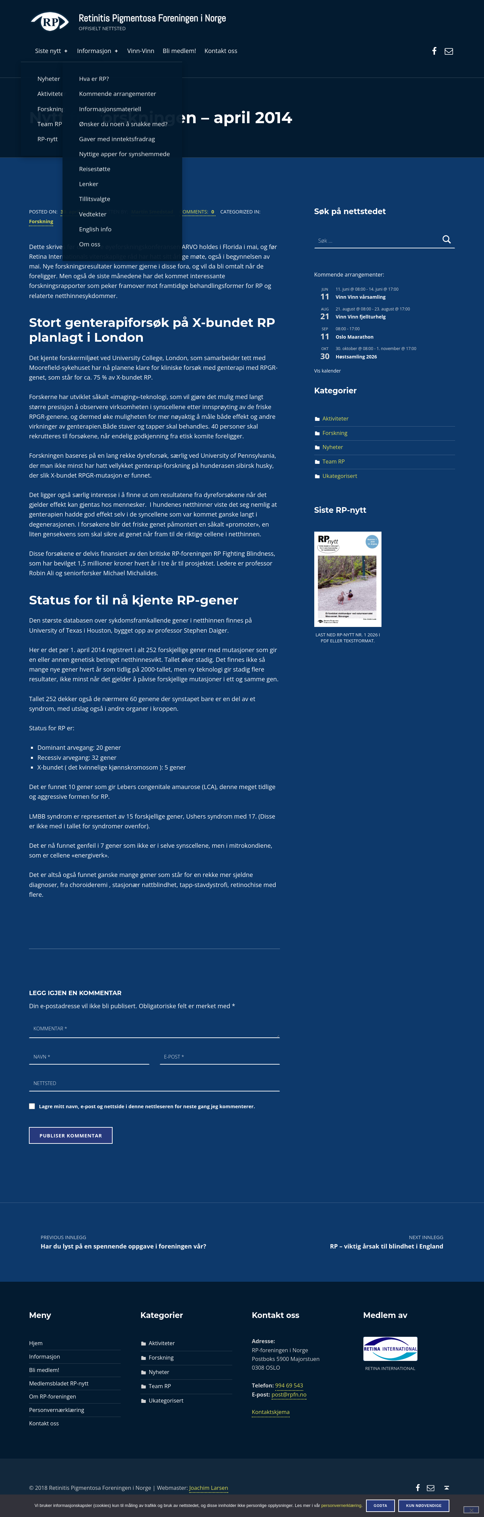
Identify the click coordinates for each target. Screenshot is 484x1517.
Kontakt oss (220, 51)
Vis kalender (327, 371)
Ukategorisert (340, 476)
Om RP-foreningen (52, 1396)
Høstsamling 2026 (356, 356)
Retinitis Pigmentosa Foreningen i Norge (152, 18)
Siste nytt (52, 51)
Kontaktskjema (271, 1412)
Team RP (334, 461)
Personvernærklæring (56, 1410)
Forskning (41, 221)
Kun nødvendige (424, 1506)
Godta (381, 1506)
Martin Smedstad (152, 211)
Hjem (35, 1343)
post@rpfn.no (289, 1394)
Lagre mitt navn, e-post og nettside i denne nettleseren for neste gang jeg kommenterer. (147, 1106)
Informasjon (98, 51)
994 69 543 (289, 1385)
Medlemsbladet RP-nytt (58, 1383)
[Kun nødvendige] (471, 1509)
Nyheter (333, 447)
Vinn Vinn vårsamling (361, 297)
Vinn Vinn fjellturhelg (361, 316)
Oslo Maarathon (355, 337)
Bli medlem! (179, 51)
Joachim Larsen (208, 1487)
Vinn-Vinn (141, 51)
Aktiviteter (336, 418)
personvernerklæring (341, 1505)
